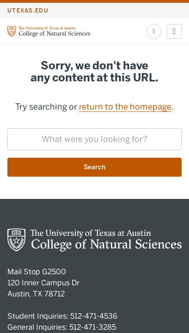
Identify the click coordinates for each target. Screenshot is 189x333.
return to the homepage (125, 107)
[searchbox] (94, 139)
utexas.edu (28, 10)
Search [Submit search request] (94, 167)
